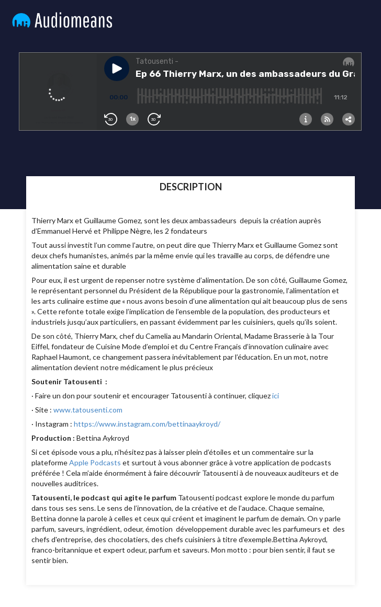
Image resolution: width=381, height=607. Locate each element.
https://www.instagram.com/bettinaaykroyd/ (147, 423)
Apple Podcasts (95, 462)
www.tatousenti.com (87, 409)
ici (275, 395)
